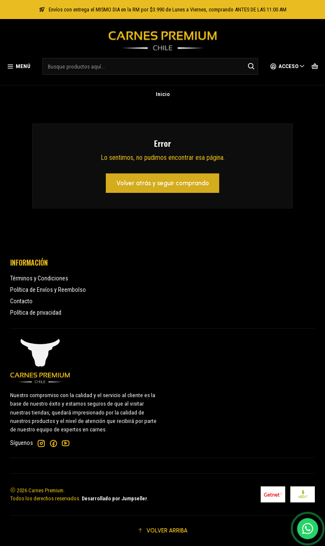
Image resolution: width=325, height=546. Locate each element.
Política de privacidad (35, 312)
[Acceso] (287, 66)
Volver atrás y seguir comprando (162, 183)
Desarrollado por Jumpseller (114, 498)
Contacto (21, 301)
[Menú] (18, 66)
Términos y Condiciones (39, 278)
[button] (162, 531)
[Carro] (315, 66)
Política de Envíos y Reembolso (48, 289)
